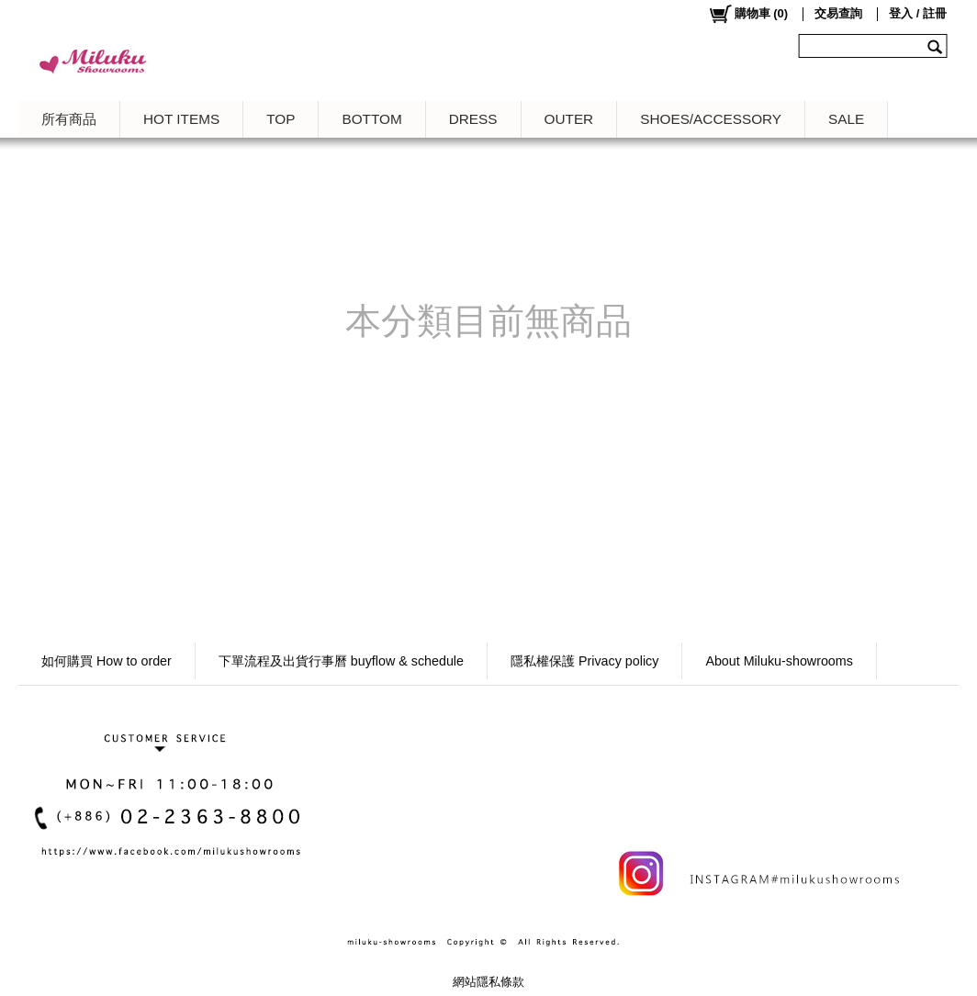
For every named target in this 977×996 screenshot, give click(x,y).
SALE (846, 119)
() (748, 14)
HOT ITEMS (181, 119)
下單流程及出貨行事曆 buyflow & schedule (341, 661)
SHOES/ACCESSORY (710, 119)
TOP (280, 119)
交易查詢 (838, 13)
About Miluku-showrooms (779, 661)
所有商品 (68, 119)
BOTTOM (371, 119)
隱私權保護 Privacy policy (584, 661)
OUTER (569, 119)
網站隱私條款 (488, 982)
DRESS (473, 119)
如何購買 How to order (106, 661)
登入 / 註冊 (918, 13)
